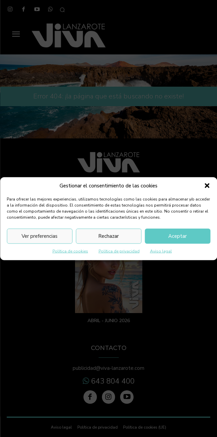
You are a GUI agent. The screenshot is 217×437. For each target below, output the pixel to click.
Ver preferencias (40, 236)
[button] (207, 185)
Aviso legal (161, 251)
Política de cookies (70, 251)
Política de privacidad (119, 251)
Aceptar (177, 236)
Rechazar (108, 236)
